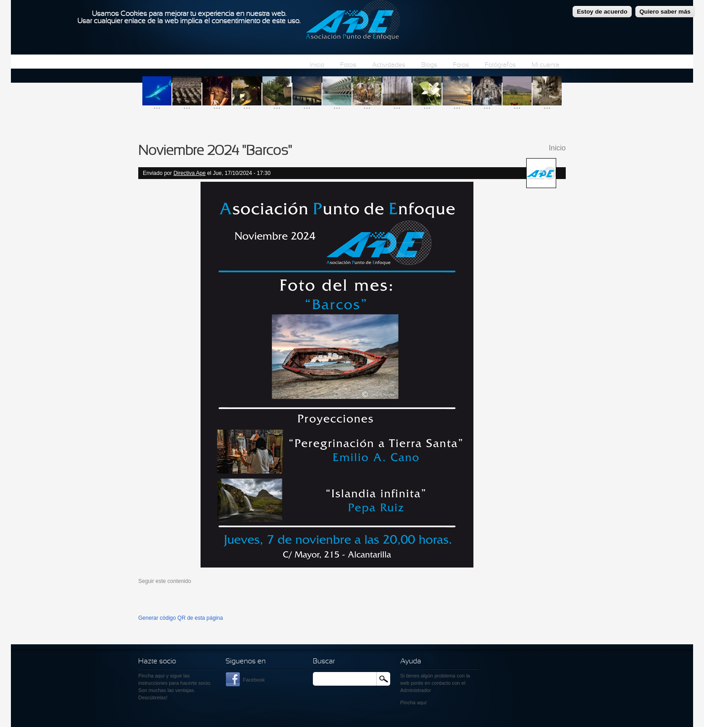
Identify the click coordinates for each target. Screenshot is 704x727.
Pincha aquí (151, 675)
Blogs (429, 65)
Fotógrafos (500, 65)
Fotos (348, 65)
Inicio (317, 65)
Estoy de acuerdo (602, 8)
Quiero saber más (665, 8)
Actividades (388, 65)
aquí (422, 702)
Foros (461, 65)
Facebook (254, 679)
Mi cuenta (545, 65)
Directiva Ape (189, 173)
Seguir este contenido (164, 581)
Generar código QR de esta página (180, 618)
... (157, 105)
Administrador (415, 690)
